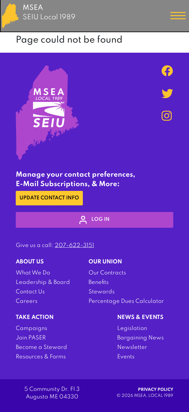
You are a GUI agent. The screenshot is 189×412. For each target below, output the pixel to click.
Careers (26, 301)
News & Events (140, 317)
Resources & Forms (41, 357)
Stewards (102, 292)
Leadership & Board (43, 282)
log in (94, 220)
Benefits (99, 282)
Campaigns (31, 328)
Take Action (35, 317)
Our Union (105, 262)
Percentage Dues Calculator (126, 301)
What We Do (33, 273)
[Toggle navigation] (178, 15)
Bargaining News (140, 338)
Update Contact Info (49, 198)
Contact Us (30, 292)
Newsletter (132, 347)
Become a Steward (41, 347)
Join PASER (31, 338)
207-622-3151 (74, 245)
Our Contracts (107, 273)
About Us (30, 262)
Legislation (132, 328)
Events (126, 357)
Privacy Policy (155, 390)
